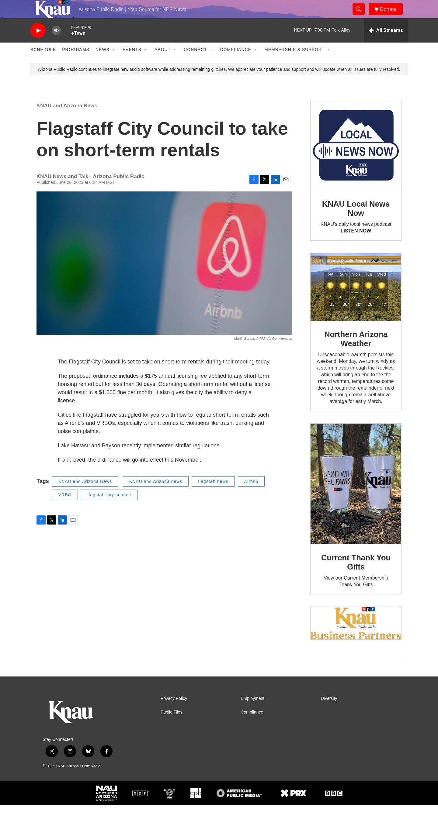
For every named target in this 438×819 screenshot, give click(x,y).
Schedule (43, 63)
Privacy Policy (174, 712)
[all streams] (386, 44)
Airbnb (251, 495)
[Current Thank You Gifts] (356, 497)
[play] (38, 44)
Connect (195, 63)
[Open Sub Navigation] (114, 63)
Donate (392, 16)
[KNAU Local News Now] (356, 159)
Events (132, 63)
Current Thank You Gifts (356, 576)
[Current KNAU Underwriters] (356, 637)
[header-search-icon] (361, 16)
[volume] (56, 44)
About (163, 63)
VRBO (65, 508)
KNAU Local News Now (356, 222)
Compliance (235, 63)
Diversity (329, 712)
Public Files (171, 726)
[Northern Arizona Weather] (356, 301)
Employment (252, 712)
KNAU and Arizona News (66, 119)
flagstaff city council (109, 508)
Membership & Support (294, 63)
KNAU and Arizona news (155, 495)
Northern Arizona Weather (356, 352)
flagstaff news (213, 495)
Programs (75, 63)
